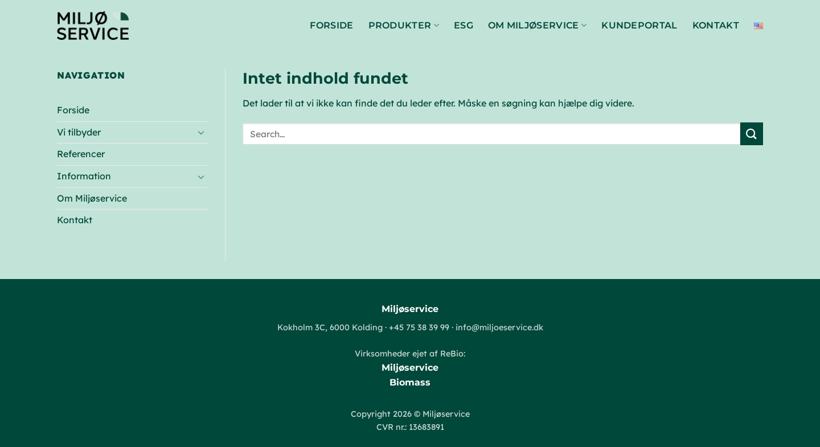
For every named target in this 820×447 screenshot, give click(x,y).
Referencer (81, 153)
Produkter (403, 25)
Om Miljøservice (537, 25)
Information (84, 176)
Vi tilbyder (79, 132)
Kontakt (715, 25)
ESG (463, 25)
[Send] (751, 133)
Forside (331, 25)
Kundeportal (639, 25)
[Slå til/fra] (201, 132)
